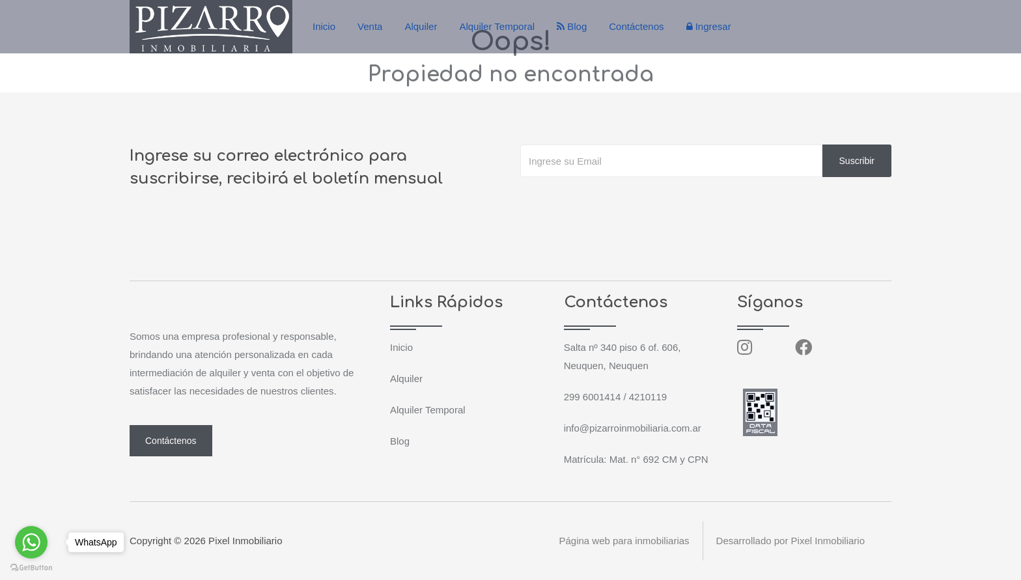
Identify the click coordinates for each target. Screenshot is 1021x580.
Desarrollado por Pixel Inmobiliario (790, 540)
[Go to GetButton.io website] (31, 567)
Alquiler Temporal (497, 26)
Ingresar (708, 26)
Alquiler (420, 26)
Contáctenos (636, 26)
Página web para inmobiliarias (624, 540)
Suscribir (856, 161)
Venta (369, 26)
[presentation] (619, 203)
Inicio (324, 26)
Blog (572, 26)
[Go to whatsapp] (31, 542)
